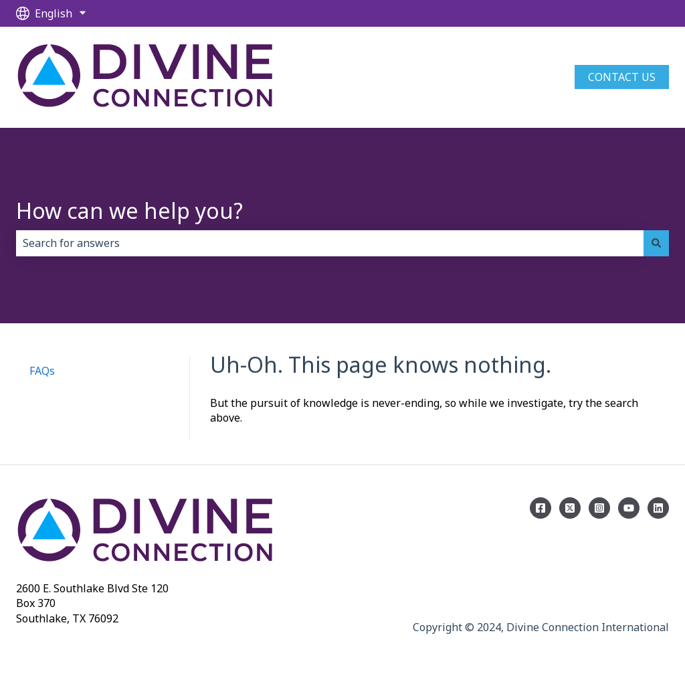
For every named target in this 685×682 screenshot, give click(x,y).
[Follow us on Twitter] (570, 508)
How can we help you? (129, 210)
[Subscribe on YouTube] (629, 508)
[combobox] (330, 243)
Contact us (622, 77)
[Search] (656, 243)
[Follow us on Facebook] (540, 508)
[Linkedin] (658, 508)
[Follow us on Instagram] (599, 508)
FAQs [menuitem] (42, 370)
